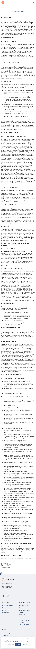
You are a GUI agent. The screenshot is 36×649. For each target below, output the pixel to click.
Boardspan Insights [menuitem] (24, 605)
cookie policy (18, 641)
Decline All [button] (25, 644)
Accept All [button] (18, 644)
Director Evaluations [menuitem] (7, 608)
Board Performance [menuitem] (7, 605)
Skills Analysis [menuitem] (5, 612)
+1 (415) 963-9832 (6, 592)
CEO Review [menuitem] (5, 610)
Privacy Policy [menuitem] (5, 635)
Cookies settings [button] (11, 644)
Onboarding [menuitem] (22, 608)
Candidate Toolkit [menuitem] (24, 624)
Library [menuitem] (21, 612)
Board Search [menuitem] (22, 617)
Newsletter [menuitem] (22, 614)
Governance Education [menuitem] (25, 610)
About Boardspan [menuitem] (6, 633)
